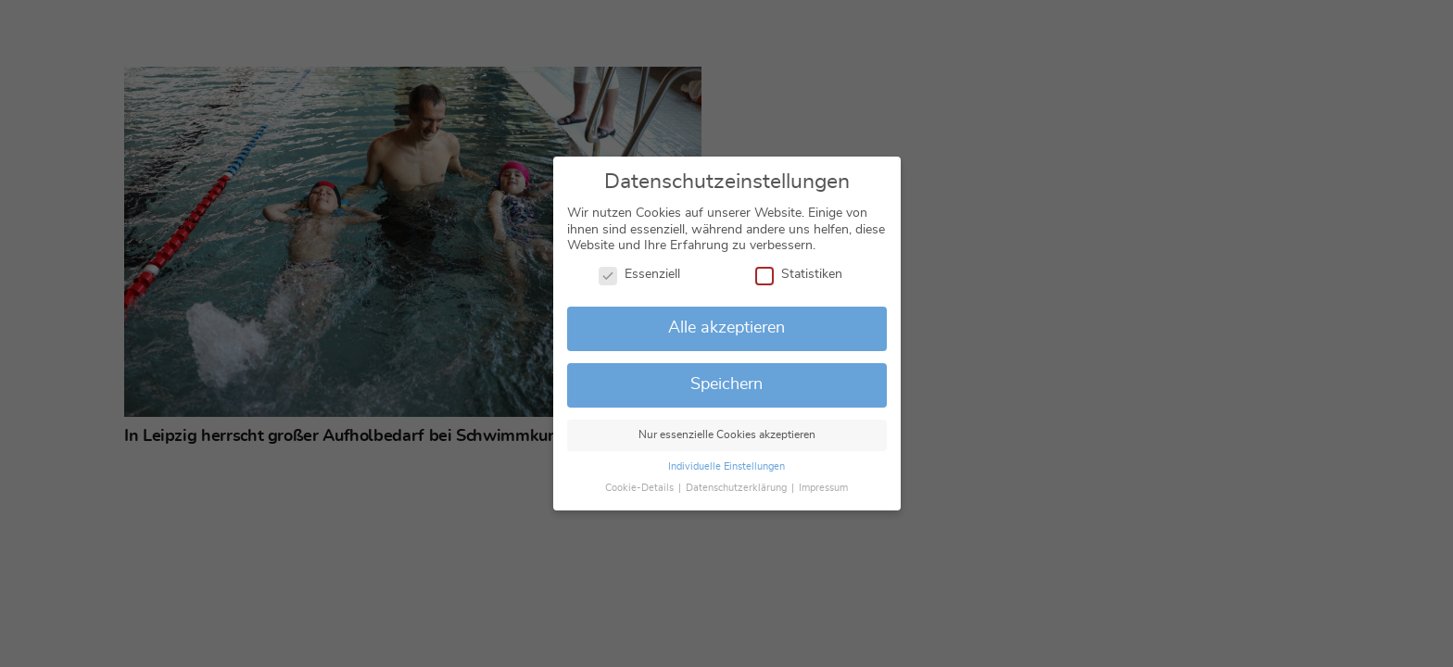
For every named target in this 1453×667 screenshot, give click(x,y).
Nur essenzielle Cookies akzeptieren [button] (726, 434)
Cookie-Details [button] (640, 488)
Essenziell (639, 275)
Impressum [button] (823, 488)
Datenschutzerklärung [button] (738, 488)
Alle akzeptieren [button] (726, 328)
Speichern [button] (726, 384)
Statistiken (798, 275)
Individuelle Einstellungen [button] (726, 467)
